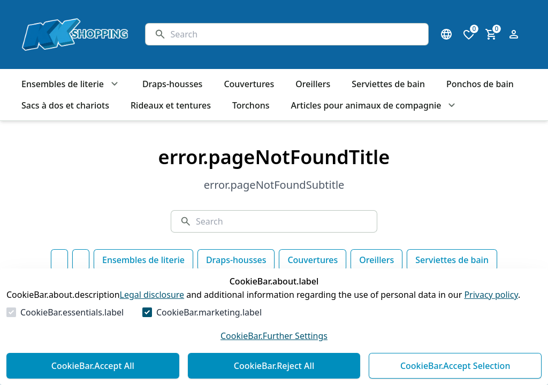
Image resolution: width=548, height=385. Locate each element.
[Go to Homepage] (72, 34)
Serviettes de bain (452, 260)
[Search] (295, 34)
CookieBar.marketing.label (209, 312)
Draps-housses (236, 260)
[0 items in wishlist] (469, 34)
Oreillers (376, 260)
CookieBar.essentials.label (72, 312)
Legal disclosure (152, 295)
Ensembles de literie (143, 260)
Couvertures (312, 260)
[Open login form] (513, 34)
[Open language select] (446, 34)
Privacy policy (491, 295)
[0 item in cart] (491, 34)
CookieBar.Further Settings (274, 336)
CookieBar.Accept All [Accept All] (92, 366)
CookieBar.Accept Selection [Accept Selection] (455, 366)
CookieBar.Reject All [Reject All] (274, 366)
